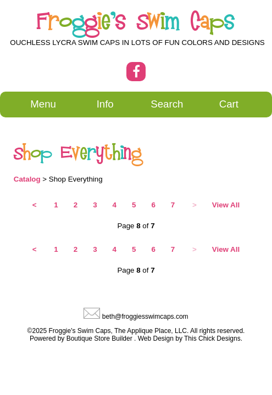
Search (167, 104)
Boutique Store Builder (99, 338)
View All (226, 205)
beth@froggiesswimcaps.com (145, 316)
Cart (228, 104)
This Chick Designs (212, 338)
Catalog (27, 179)
